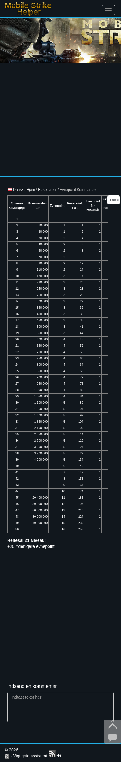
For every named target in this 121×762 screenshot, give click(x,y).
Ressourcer (47, 190)
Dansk (15, 190)
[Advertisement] (57, 119)
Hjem (30, 190)
